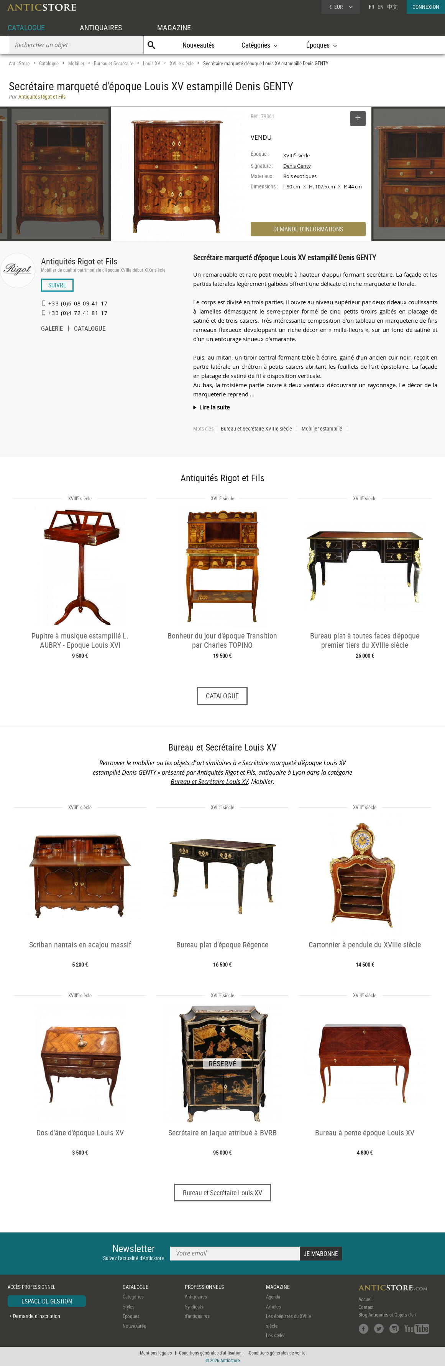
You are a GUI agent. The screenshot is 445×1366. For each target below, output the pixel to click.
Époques (131, 1316)
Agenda (273, 1296)
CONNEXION (425, 6)
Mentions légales (156, 1353)
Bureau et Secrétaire (113, 63)
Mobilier (76, 63)
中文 (392, 6)
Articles (273, 1306)
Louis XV (151, 63)
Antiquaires (196, 1296)
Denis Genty (297, 165)
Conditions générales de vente (277, 1353)
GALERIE (52, 329)
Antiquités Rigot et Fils (79, 261)
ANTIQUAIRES (101, 27)
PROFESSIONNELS (204, 1286)
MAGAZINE (174, 27)
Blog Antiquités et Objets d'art (387, 1315)
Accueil (365, 1299)
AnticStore (19, 63)
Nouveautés (198, 44)
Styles (129, 1306)
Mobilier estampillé (322, 428)
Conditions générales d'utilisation (210, 1353)
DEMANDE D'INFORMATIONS (308, 229)
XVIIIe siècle (182, 63)
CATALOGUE (26, 27)
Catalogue (49, 63)
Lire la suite (214, 407)
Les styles (276, 1335)
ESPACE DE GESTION (46, 1301)
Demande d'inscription (36, 1316)
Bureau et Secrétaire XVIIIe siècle (256, 428)
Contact (366, 1307)
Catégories (133, 1296)
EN (381, 6)
